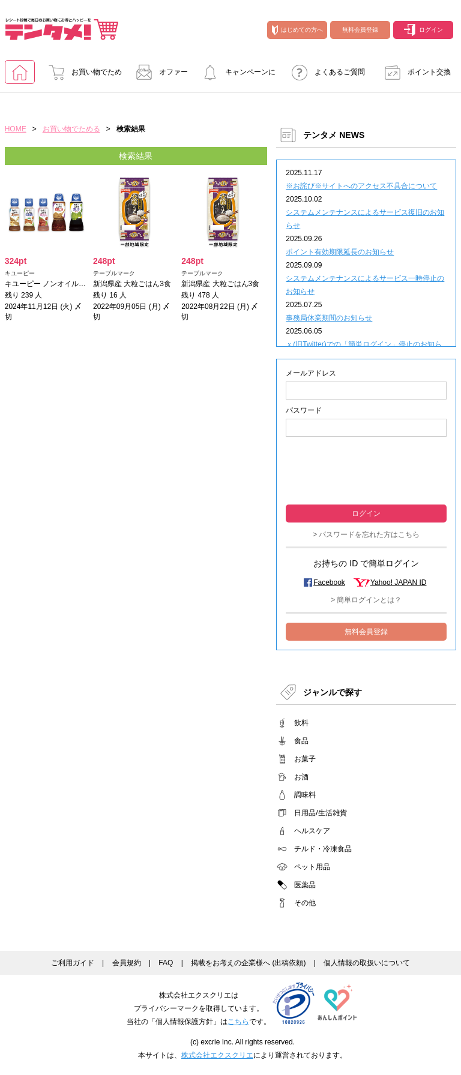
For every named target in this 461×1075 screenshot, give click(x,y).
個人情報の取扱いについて (367, 963)
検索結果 (135, 156)
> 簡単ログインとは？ (366, 600)
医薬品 (305, 885)
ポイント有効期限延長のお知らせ (340, 252)
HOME (15, 129)
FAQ (165, 963)
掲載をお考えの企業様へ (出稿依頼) (248, 963)
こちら (238, 1021)
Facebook (329, 582)
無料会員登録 (360, 29)
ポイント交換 (414, 72)
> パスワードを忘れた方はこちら (366, 534)
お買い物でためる (81, 76)
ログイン (423, 30)
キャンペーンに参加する (235, 76)
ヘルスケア (312, 831)
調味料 (305, 795)
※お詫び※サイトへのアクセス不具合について (361, 186)
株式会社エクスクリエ (217, 1055)
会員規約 (126, 963)
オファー (158, 72)
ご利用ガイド (72, 963)
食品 (301, 741)
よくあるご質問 (325, 72)
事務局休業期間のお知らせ (329, 318)
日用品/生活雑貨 (320, 813)
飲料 (301, 723)
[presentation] (366, 469)
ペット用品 (312, 867)
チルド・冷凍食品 (323, 849)
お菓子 (305, 759)
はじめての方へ (297, 30)
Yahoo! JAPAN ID (398, 582)
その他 (305, 903)
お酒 (301, 777)
